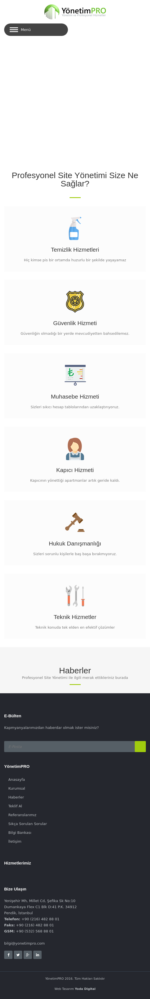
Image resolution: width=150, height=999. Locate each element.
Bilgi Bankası (19, 833)
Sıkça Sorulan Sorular (27, 824)
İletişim (14, 841)
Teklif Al (15, 806)
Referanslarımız (22, 815)
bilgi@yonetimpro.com (24, 943)
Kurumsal (16, 788)
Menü (26, 30)
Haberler (16, 797)
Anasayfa (16, 779)
